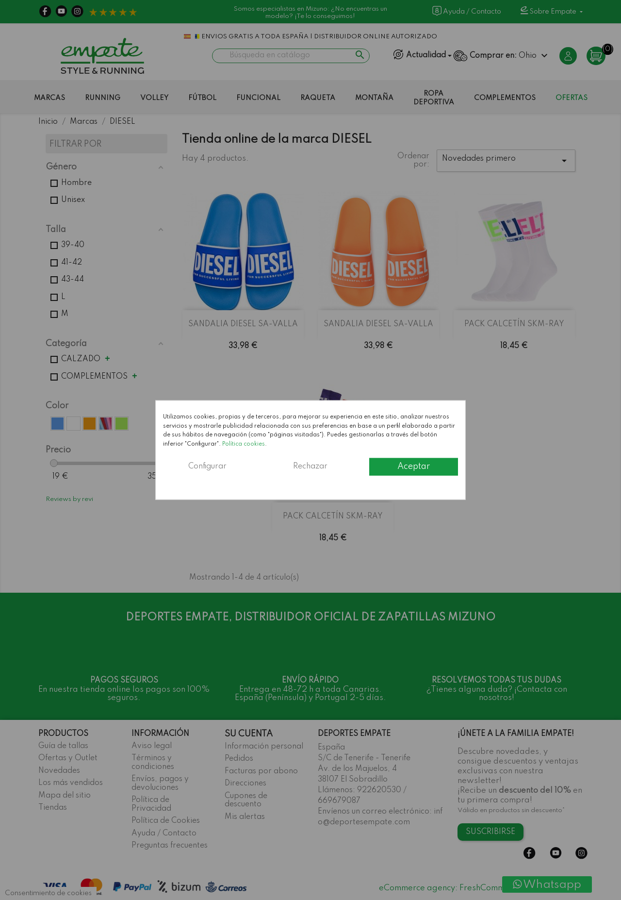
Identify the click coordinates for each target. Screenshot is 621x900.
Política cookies (243, 444)
